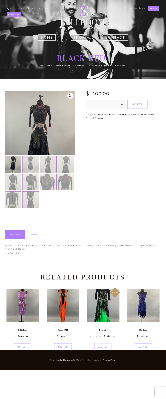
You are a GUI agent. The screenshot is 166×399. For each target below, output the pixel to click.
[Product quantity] (105, 104)
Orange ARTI (63, 359)
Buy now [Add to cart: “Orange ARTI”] (63, 376)
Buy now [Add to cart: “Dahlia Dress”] (23, 376)
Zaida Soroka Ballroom (61, 389)
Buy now (138, 104)
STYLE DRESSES (63, 65)
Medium (106, 65)
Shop (50, 65)
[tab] (18, 264)
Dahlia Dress (23, 359)
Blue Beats (143, 359)
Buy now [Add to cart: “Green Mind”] (103, 376)
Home (41, 65)
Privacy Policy (109, 389)
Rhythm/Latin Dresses (87, 65)
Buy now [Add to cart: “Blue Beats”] (143, 376)
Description (18, 264)
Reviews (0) (44, 264)
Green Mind (103, 359)
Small (134, 114)
